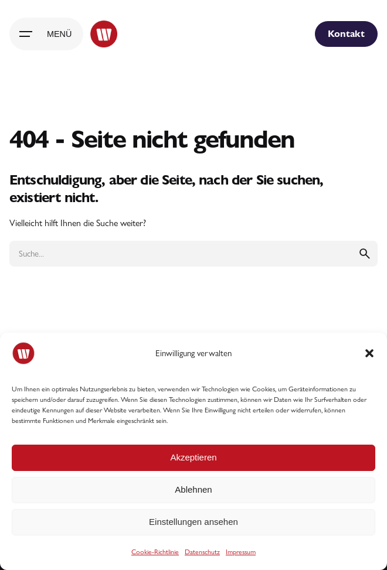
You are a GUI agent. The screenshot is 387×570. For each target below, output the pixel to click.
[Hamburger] (46, 34)
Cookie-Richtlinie (155, 552)
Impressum (241, 552)
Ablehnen (193, 489)
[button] (369, 353)
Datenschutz (202, 552)
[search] (365, 254)
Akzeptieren (193, 457)
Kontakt (346, 34)
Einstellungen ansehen (193, 522)
